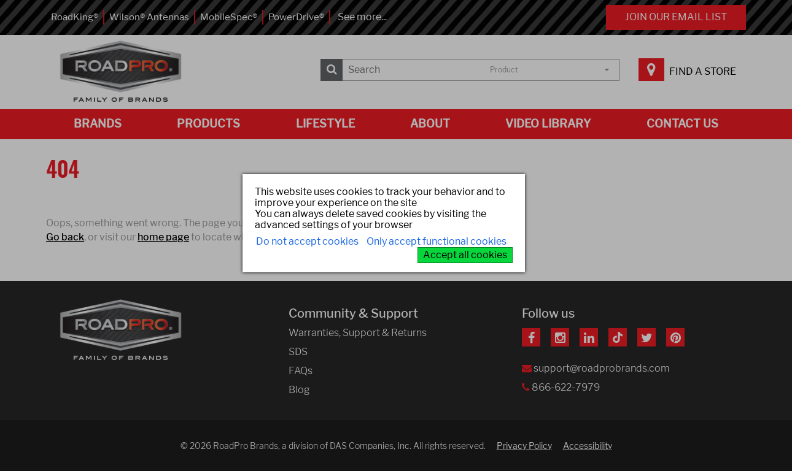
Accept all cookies (465, 255)
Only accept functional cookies (437, 241)
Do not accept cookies (307, 241)
